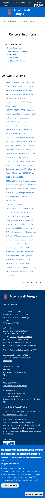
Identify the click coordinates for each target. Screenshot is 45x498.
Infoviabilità (7, 360)
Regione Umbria (6, 4)
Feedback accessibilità (11, 396)
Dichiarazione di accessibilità (14, 393)
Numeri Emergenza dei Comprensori (17, 357)
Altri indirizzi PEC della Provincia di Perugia (19, 345)
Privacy (5, 375)
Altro (6, 65)
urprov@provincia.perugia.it (21, 336)
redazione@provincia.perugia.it (15, 414)
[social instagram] (38, 5)
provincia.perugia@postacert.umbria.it (18, 342)
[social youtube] (42, 5)
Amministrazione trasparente (14, 372)
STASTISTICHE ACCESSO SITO (15, 406)
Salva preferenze (9, 490)
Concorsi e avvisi (25, 20)
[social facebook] (35, 5)
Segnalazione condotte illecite (15, 385)
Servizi (13, 20)
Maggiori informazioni (10, 467)
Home (5, 20)
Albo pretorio (8, 369)
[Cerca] (40, 12)
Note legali (7, 378)
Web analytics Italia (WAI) (13, 472)
